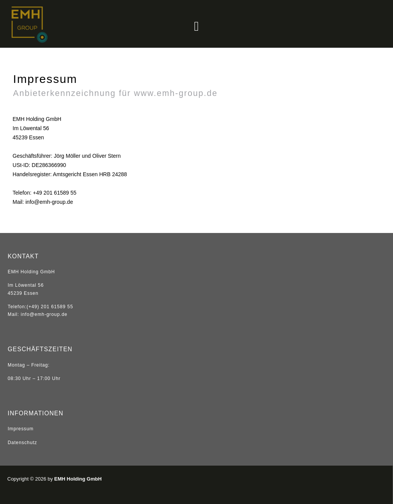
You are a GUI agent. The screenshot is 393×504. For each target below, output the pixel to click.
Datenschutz (22, 442)
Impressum (20, 428)
